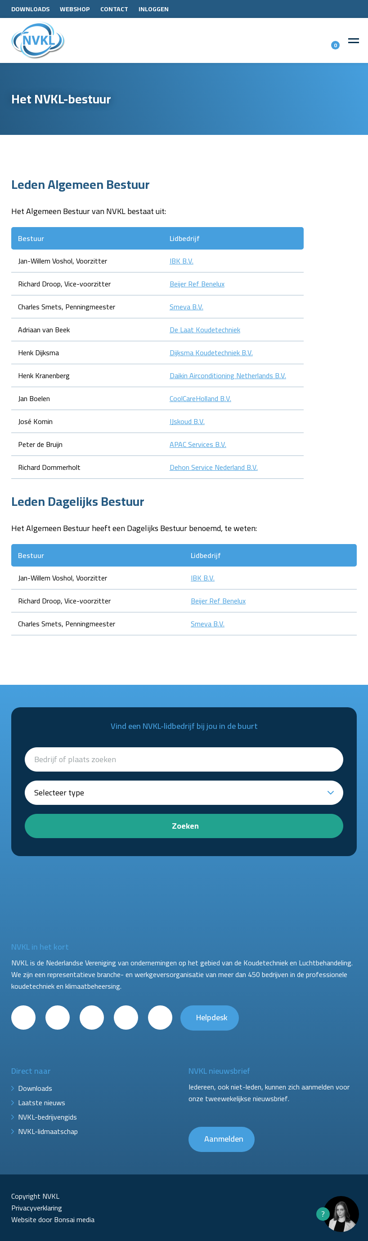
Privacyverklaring (36, 1207)
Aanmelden (223, 1138)
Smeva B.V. (186, 306)
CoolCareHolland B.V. (200, 398)
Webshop (75, 9)
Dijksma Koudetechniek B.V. (211, 352)
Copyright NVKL (35, 1196)
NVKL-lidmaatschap (48, 1131)
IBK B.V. (181, 261)
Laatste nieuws (41, 1102)
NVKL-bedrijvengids (47, 1117)
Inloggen (154, 9)
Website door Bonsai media (52, 1219)
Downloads (30, 9)
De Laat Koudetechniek (205, 329)
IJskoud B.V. (187, 421)
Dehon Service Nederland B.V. (214, 467)
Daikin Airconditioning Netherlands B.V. (228, 375)
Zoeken (185, 825)
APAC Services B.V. (198, 444)
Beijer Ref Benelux (197, 283)
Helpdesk (212, 1017)
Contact (114, 9)
